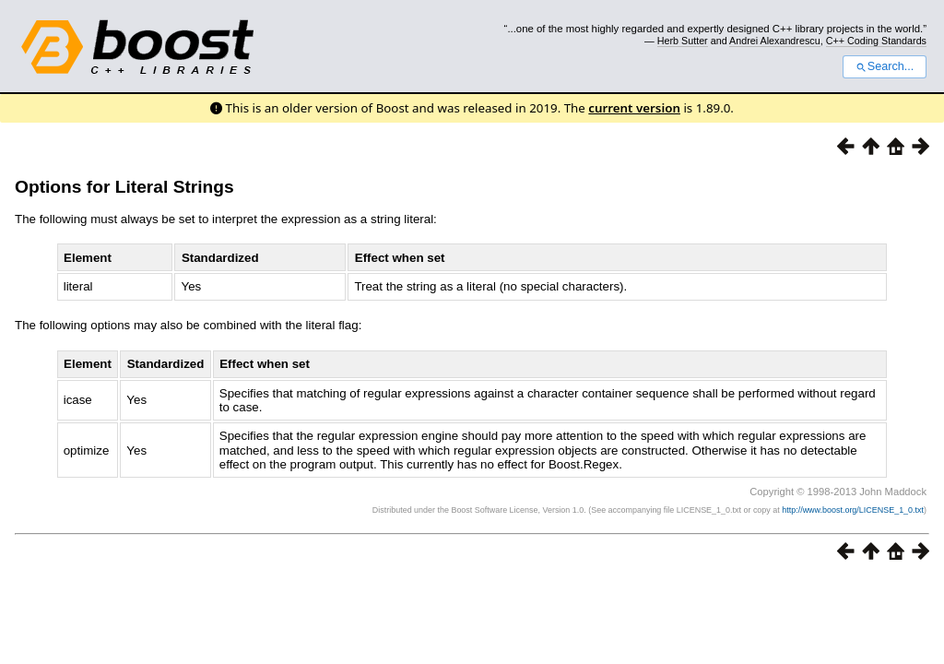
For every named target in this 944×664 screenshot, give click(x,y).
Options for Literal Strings (124, 186)
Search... (885, 66)
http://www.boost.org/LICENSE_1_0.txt (853, 510)
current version (634, 108)
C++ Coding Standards (876, 40)
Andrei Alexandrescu (774, 40)
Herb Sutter (682, 40)
